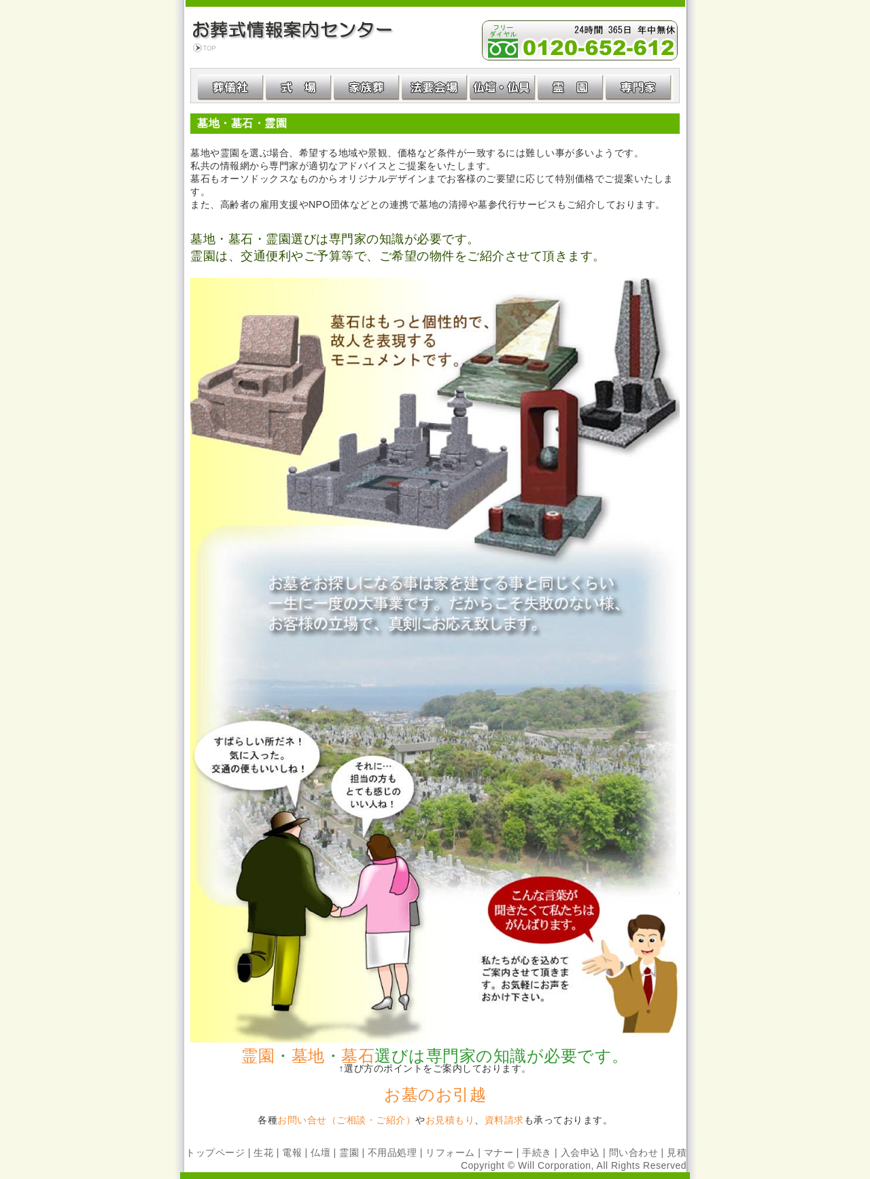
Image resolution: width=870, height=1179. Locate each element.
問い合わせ (634, 1152)
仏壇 (320, 1152)
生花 (263, 1152)
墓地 (308, 1056)
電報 (292, 1152)
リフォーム (450, 1152)
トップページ (215, 1152)
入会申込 (580, 1152)
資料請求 (504, 1119)
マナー (499, 1152)
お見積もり (450, 1119)
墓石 (358, 1056)
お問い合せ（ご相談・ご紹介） (346, 1119)
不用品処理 (392, 1152)
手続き (537, 1152)
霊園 (258, 1056)
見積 (676, 1152)
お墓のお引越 (435, 1094)
